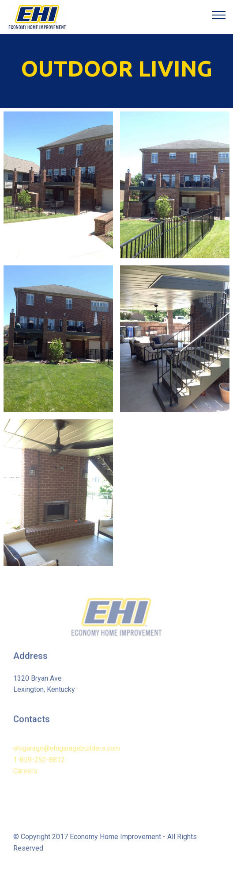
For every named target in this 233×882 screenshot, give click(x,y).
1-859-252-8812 (39, 767)
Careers (25, 778)
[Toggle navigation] (219, 15)
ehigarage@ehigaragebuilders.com (66, 756)
